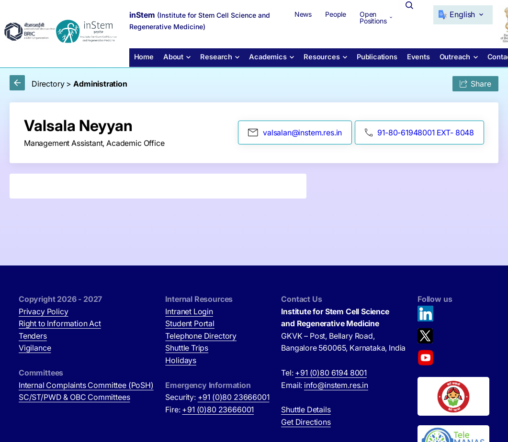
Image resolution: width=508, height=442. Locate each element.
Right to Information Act (60, 323)
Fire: (209, 409)
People (322, 14)
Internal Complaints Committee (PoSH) (86, 385)
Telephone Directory (201, 336)
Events (409, 56)
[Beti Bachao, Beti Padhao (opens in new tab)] (453, 396)
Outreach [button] (444, 56)
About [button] (171, 56)
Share (475, 83)
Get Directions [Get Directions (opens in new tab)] (306, 422)
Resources (314, 56)
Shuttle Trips (186, 348)
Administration (100, 83)
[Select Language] (450, 14)
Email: (324, 385)
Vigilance (35, 348)
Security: (217, 397)
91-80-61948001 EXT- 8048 (419, 132)
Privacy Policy (43, 311)
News (289, 14)
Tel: (324, 372)
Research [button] (213, 56)
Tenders (33, 336)
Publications (369, 56)
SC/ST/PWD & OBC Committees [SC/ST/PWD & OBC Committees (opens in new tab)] (74, 397)
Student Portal (189, 323)
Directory (48, 83)
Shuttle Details (305, 409)
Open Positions (359, 17)
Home (143, 56)
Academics (263, 56)
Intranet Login (189, 311)
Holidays (180, 360)
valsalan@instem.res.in (295, 132)
